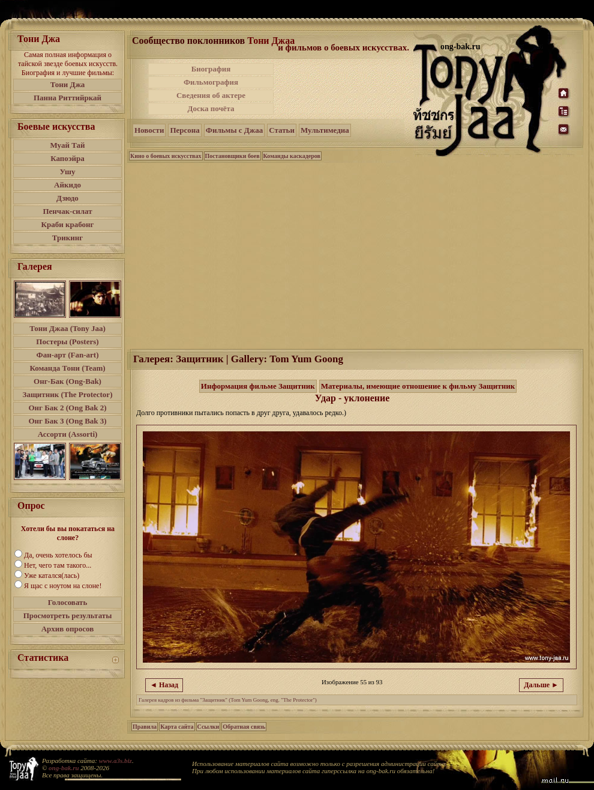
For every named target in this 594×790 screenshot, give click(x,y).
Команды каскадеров (291, 156)
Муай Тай (67, 145)
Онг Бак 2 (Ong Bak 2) (67, 407)
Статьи (282, 130)
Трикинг (67, 237)
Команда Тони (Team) (67, 367)
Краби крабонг (67, 224)
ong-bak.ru (64, 767)
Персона (184, 130)
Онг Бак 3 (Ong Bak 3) (67, 420)
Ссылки (208, 726)
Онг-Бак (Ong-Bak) (67, 381)
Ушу (68, 171)
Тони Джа (67, 84)
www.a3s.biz (115, 760)
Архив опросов (67, 628)
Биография (211, 68)
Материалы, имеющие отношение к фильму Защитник (418, 385)
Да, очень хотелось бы (58, 555)
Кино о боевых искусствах (166, 156)
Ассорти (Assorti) (68, 434)
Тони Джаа (271, 40)
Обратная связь (244, 726)
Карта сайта (176, 726)
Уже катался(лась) (51, 575)
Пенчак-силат (67, 211)
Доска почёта (210, 108)
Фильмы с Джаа (234, 130)
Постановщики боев (232, 156)
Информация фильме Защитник (258, 385)
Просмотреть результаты (67, 615)
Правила (145, 726)
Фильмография (211, 82)
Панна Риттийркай (67, 97)
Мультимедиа (325, 130)
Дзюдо (67, 197)
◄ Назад (164, 685)
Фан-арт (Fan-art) (68, 354)
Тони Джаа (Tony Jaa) (67, 328)
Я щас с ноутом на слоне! (62, 586)
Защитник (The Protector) (68, 394)
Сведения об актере (210, 95)
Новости (149, 130)
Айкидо (67, 184)
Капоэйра (67, 158)
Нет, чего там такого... (57, 565)
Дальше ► (541, 685)
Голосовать (68, 602)
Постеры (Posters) (67, 341)
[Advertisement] (344, 89)
